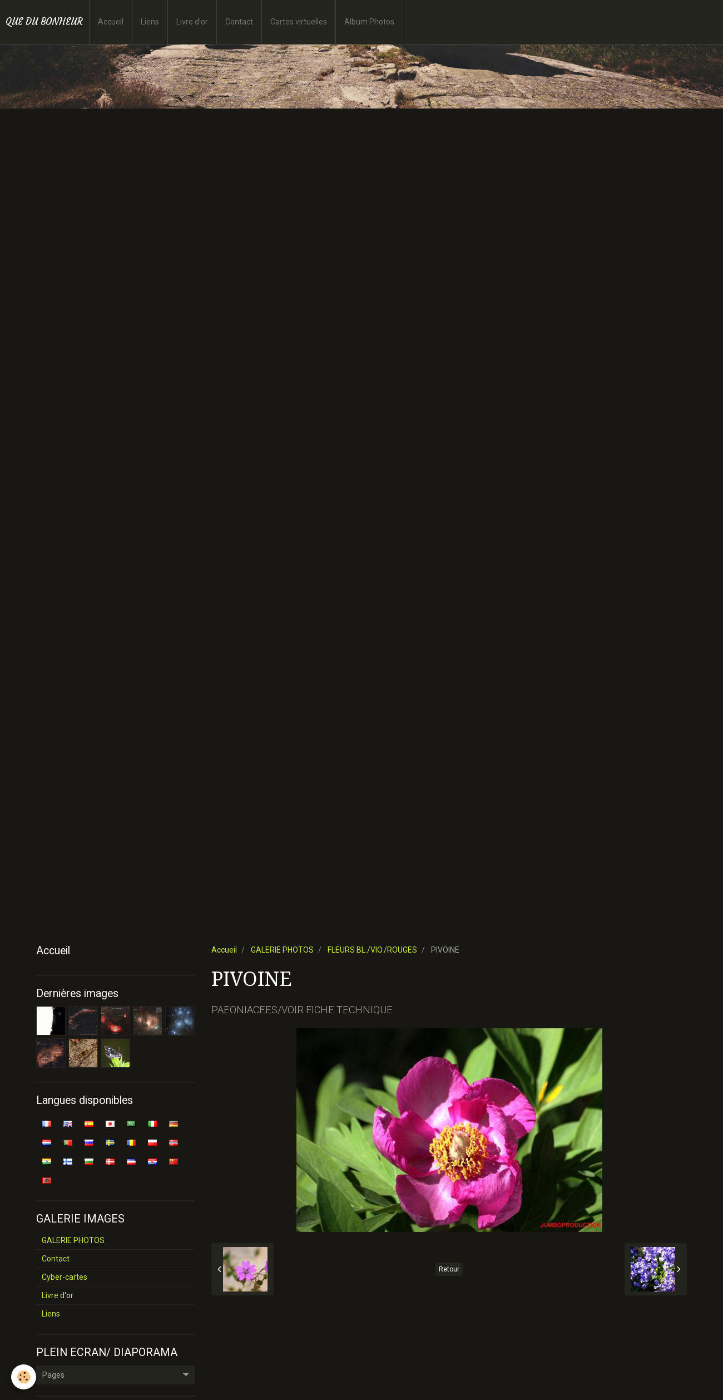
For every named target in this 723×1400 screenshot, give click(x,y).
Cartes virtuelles (298, 21)
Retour (449, 1269)
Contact (239, 21)
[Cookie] (23, 1376)
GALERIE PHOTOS (282, 949)
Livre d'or (192, 21)
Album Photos (369, 21)
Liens (150, 21)
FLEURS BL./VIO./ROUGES (372, 949)
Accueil (110, 21)
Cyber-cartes (64, 1277)
